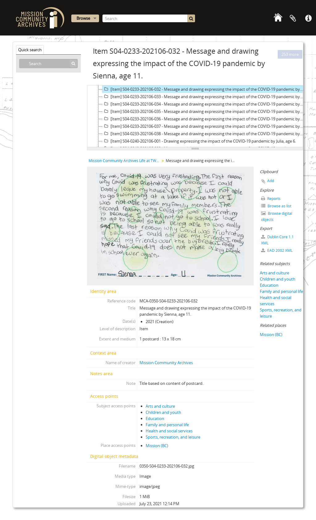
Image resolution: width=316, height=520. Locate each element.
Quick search (30, 49)
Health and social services (169, 431)
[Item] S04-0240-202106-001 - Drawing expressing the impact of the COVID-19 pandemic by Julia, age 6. (199, 141)
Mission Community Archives (166, 362)
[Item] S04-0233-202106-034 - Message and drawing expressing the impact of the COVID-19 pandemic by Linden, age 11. (203, 104)
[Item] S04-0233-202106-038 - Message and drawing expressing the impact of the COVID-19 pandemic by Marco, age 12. (203, 133)
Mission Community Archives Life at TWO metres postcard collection (125, 160)
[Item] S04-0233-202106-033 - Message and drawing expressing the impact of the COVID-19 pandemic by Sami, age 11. (203, 96)
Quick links (308, 18)
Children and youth (163, 412)
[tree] (195, 116)
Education (155, 418)
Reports (271, 198)
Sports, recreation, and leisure (173, 437)
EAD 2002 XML (277, 250)
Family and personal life (167, 424)
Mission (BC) (157, 445)
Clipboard (293, 18)
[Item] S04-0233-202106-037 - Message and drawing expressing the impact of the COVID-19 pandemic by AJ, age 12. (203, 126)
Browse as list (276, 206)
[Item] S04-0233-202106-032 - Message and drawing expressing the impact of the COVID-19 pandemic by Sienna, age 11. (203, 89)
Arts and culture (160, 406)
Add (270, 180)
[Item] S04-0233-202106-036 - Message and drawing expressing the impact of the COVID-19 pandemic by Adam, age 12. (203, 119)
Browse (83, 18)
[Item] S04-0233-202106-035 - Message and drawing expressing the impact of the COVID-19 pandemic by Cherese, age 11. (203, 111)
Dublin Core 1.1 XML (277, 240)
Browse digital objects (276, 216)
